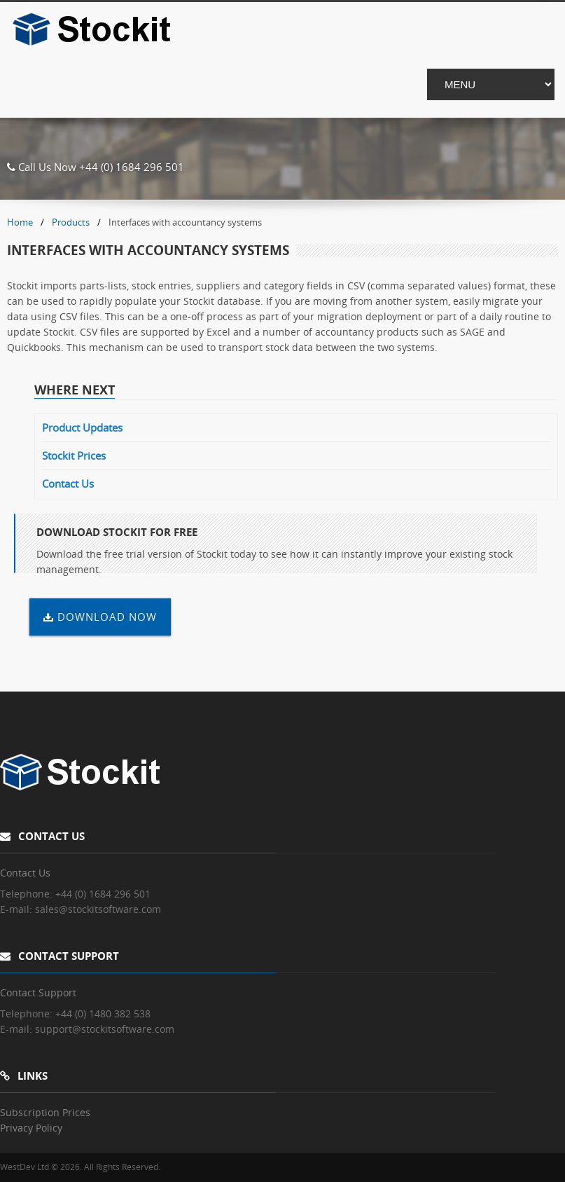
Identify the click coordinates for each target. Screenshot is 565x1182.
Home (20, 222)
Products (71, 222)
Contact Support (38, 992)
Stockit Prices (74, 455)
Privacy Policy (31, 1127)
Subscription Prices (45, 1112)
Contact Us (68, 483)
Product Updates (82, 427)
